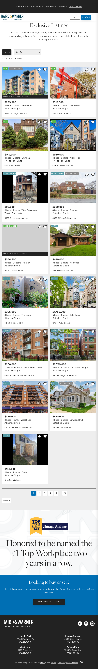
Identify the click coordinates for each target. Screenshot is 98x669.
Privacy (43, 662)
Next (17, 58)
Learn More (75, 6)
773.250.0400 (73, 652)
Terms (53, 662)
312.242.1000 (25, 641)
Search (86, 17)
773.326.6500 (73, 641)
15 (65, 493)
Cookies (61, 662)
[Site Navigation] (94, 5)
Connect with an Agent (49, 602)
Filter (7, 52)
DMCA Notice (72, 662)
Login (74, 17)
